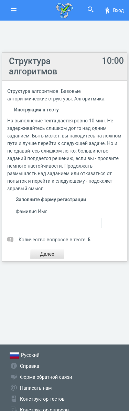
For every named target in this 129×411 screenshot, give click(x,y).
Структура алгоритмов (33, 66)
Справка (29, 366)
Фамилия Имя (31, 211)
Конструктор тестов (42, 399)
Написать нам (36, 388)
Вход (114, 10)
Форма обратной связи (46, 377)
